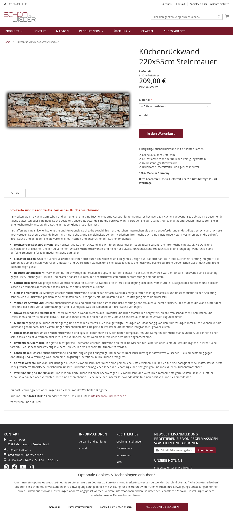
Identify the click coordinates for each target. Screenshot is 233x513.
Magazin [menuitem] (62, 31)
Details (14, 193)
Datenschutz (124, 448)
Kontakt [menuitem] (40, 31)
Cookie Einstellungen (129, 441)
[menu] (116, 31)
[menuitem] (12, 31)
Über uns (166, 4)
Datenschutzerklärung (80, 507)
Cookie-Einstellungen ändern (116, 507)
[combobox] (187, 17)
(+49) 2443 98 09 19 (17, 4)
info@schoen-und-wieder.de (108, 396)
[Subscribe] (205, 450)
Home (7, 41)
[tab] (15, 193)
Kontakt (180, 4)
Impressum (54, 507)
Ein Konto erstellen (218, 4)
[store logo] (20, 17)
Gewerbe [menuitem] (147, 31)
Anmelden (195, 4)
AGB (119, 462)
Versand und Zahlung (92, 441)
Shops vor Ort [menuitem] (174, 31)
